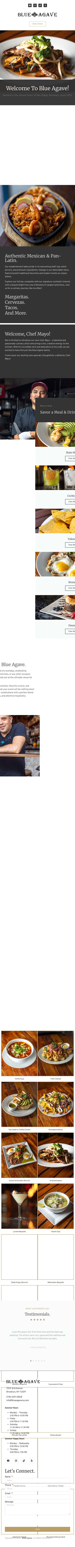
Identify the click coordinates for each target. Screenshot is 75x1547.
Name (8, 1477)
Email (8, 1493)
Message (9, 1502)
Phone (8, 1485)
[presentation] (23, 1521)
